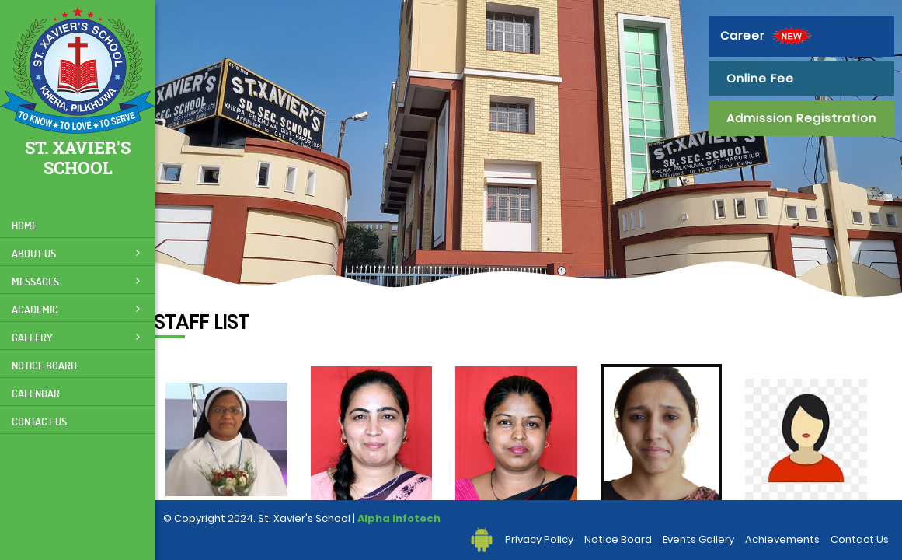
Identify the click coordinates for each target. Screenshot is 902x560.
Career (767, 36)
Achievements (782, 539)
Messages (76, 281)
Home (24, 225)
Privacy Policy (539, 539)
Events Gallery (698, 539)
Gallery (76, 337)
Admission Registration (801, 118)
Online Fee (760, 78)
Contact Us (39, 421)
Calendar (36, 393)
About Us (76, 253)
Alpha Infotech (399, 518)
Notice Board (44, 365)
